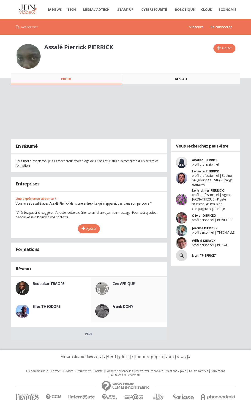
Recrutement (83, 371)
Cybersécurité (154, 9)
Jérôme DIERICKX (205, 228)
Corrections (217, 371)
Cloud (207, 9)
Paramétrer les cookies (149, 371)
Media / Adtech (96, 9)
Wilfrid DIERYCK (204, 240)
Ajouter (227, 48)
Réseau (181, 79)
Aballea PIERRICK (205, 160)
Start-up (125, 9)
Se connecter (221, 26)
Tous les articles (198, 371)
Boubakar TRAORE (48, 283)
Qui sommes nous (37, 371)
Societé (98, 371)
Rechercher (29, 26)
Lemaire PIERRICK (205, 171)
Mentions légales (176, 371)
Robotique (184, 9)
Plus (88, 334)
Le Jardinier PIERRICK (208, 190)
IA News (55, 9)
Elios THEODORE (46, 306)
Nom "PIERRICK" (204, 255)
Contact (55, 371)
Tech (71, 9)
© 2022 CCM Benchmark (125, 375)
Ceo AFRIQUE (123, 283)
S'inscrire (196, 26)
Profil (66, 79)
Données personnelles (119, 371)
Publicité (68, 371)
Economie (228, 9)
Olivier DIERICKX (204, 215)
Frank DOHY (122, 306)
